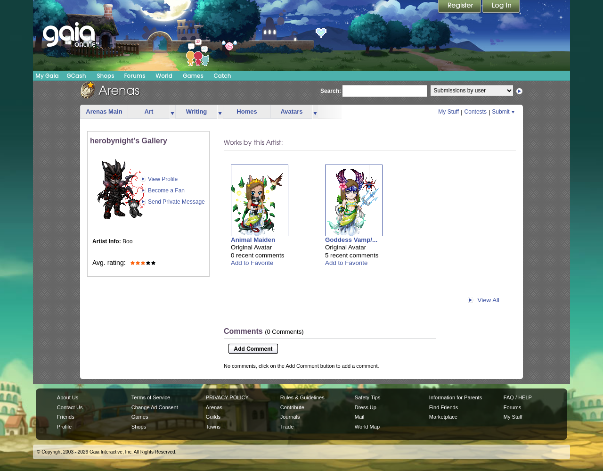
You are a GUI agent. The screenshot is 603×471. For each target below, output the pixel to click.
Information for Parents (455, 397)
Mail (359, 417)
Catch (222, 76)
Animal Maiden (253, 239)
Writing (196, 111)
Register (460, 7)
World (163, 76)
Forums (134, 76)
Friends (65, 417)
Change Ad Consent (154, 407)
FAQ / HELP (518, 397)
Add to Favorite (252, 262)
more (172, 112)
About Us (67, 397)
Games (193, 76)
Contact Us (70, 407)
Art (149, 111)
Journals (290, 417)
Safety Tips (368, 397)
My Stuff (448, 111)
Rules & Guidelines (302, 397)
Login (501, 7)
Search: (330, 91)
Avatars (291, 111)
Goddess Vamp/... (351, 239)
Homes (246, 111)
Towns (213, 427)
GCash (76, 76)
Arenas (214, 407)
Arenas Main (104, 111)
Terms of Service (150, 397)
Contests (475, 111)
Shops (105, 76)
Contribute (292, 407)
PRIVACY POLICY (227, 397)
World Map (367, 427)
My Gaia (46, 76)
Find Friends (443, 407)
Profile (64, 427)
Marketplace (443, 417)
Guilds (213, 417)
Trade (286, 427)
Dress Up (365, 407)
